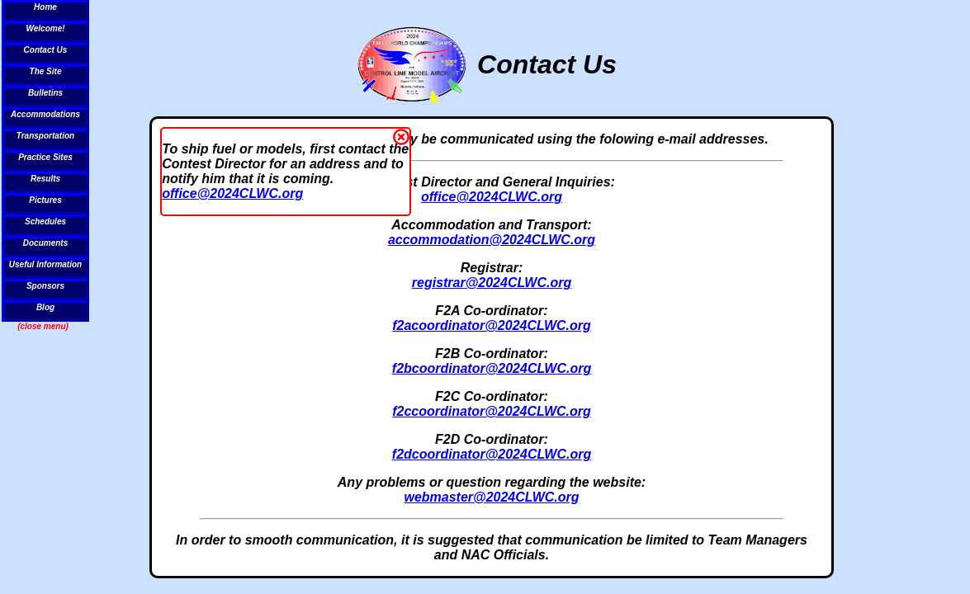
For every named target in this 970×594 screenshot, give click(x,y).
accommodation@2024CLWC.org (491, 240)
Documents (45, 243)
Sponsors (45, 285)
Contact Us (46, 49)
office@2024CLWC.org (232, 193)
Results (45, 178)
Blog (45, 307)
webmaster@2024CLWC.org (491, 497)
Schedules (45, 221)
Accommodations (45, 114)
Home (45, 7)
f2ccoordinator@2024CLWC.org (491, 411)
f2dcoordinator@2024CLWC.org (491, 454)
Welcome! (45, 28)
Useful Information (45, 264)
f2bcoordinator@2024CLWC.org (491, 368)
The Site (46, 71)
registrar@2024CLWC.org (491, 283)
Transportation (45, 135)
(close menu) (43, 326)
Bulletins (45, 92)
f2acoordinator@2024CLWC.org (491, 325)
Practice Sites (45, 157)
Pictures (45, 200)
